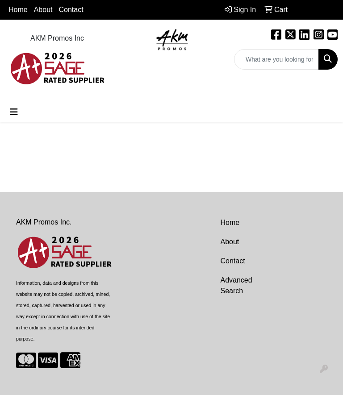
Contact (71, 9)
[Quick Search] (276, 59)
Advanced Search (236, 285)
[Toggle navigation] (13, 112)
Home (18, 9)
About (230, 241)
